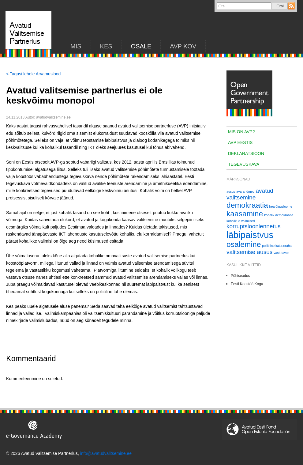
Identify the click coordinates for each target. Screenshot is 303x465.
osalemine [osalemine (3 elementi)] (243, 244)
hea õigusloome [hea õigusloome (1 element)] (280, 206)
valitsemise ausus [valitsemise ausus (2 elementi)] (249, 252)
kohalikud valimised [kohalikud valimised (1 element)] (240, 221)
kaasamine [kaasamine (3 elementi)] (244, 214)
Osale (141, 46)
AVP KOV (183, 46)
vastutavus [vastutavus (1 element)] (281, 253)
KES (106, 46)
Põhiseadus (240, 276)
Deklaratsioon (246, 153)
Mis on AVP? (241, 131)
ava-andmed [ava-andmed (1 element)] (245, 191)
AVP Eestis (240, 142)
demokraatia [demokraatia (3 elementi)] (247, 205)
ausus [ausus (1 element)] (230, 191)
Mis (75, 46)
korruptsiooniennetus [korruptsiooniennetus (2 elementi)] (253, 226)
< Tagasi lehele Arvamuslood (33, 73)
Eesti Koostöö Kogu (247, 284)
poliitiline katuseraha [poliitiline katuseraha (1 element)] (277, 246)
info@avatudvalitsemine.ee (106, 453)
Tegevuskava (243, 164)
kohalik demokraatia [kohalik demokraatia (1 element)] (278, 215)
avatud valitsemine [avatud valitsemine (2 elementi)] (249, 194)
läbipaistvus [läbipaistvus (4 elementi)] (249, 235)
